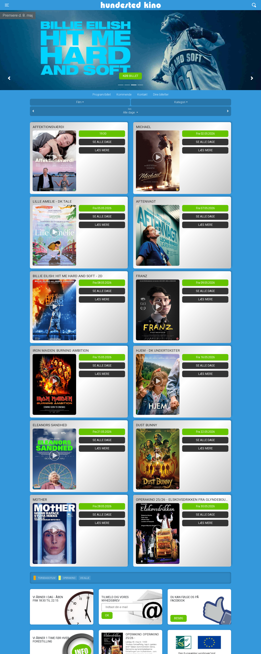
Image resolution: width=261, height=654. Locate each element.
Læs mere (102, 150)
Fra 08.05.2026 (102, 282)
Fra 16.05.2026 (205, 357)
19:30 (102, 133)
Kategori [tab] (179, 102)
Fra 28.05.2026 (102, 506)
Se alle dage (102, 142)
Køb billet (130, 76)
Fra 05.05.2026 (102, 208)
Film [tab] (79, 102)
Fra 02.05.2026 (205, 133)
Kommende (124, 94)
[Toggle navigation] (7, 5)
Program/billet (102, 94)
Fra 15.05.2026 (102, 357)
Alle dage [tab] (130, 111)
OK (107, 615)
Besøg (178, 618)
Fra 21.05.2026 (102, 431)
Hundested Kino (113, 5)
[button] (9, 78)
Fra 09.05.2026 (205, 282)
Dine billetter (161, 94)
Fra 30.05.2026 (205, 506)
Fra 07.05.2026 (205, 208)
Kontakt (142, 94)
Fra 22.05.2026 (205, 431)
